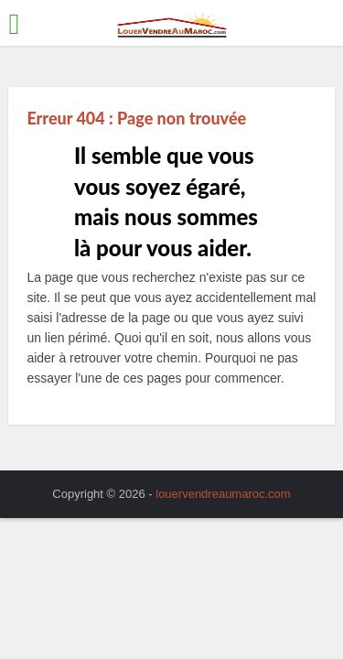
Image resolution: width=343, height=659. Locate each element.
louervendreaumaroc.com (222, 494)
